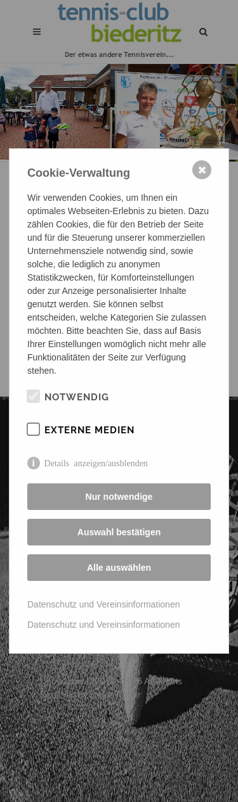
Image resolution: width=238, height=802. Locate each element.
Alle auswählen (119, 568)
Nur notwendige (119, 497)
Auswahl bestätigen (119, 532)
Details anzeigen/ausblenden (96, 462)
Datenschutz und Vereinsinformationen (103, 604)
